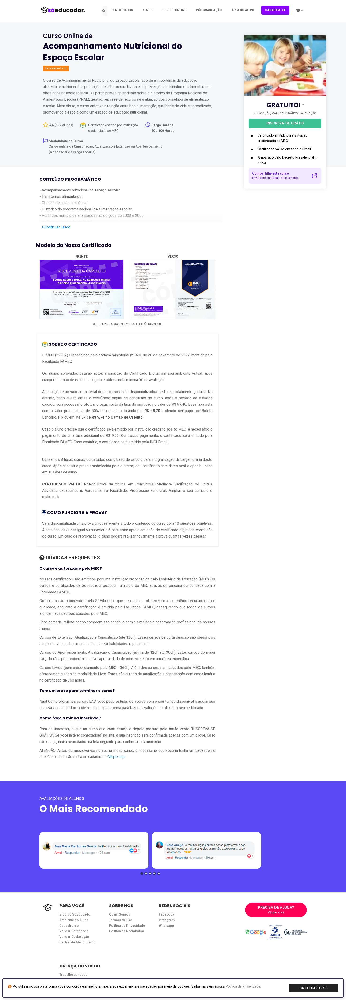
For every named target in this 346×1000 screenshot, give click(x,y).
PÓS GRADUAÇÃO (211, 10)
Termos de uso (120, 920)
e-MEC (150, 10)
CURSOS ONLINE (176, 10)
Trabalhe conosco (73, 975)
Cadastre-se (69, 925)
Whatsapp (166, 925)
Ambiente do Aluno (73, 920)
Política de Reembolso (126, 931)
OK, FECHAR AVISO (314, 988)
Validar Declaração (74, 937)
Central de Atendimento (77, 942)
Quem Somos (119, 914)
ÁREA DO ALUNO (246, 10)
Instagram (167, 920)
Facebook (166, 914)
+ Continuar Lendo (56, 227)
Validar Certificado (73, 931)
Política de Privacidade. (243, 986)
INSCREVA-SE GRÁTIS (285, 123)
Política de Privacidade (127, 925)
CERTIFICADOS (124, 10)
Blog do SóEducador (75, 914)
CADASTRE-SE (277, 10)
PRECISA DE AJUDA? (276, 910)
